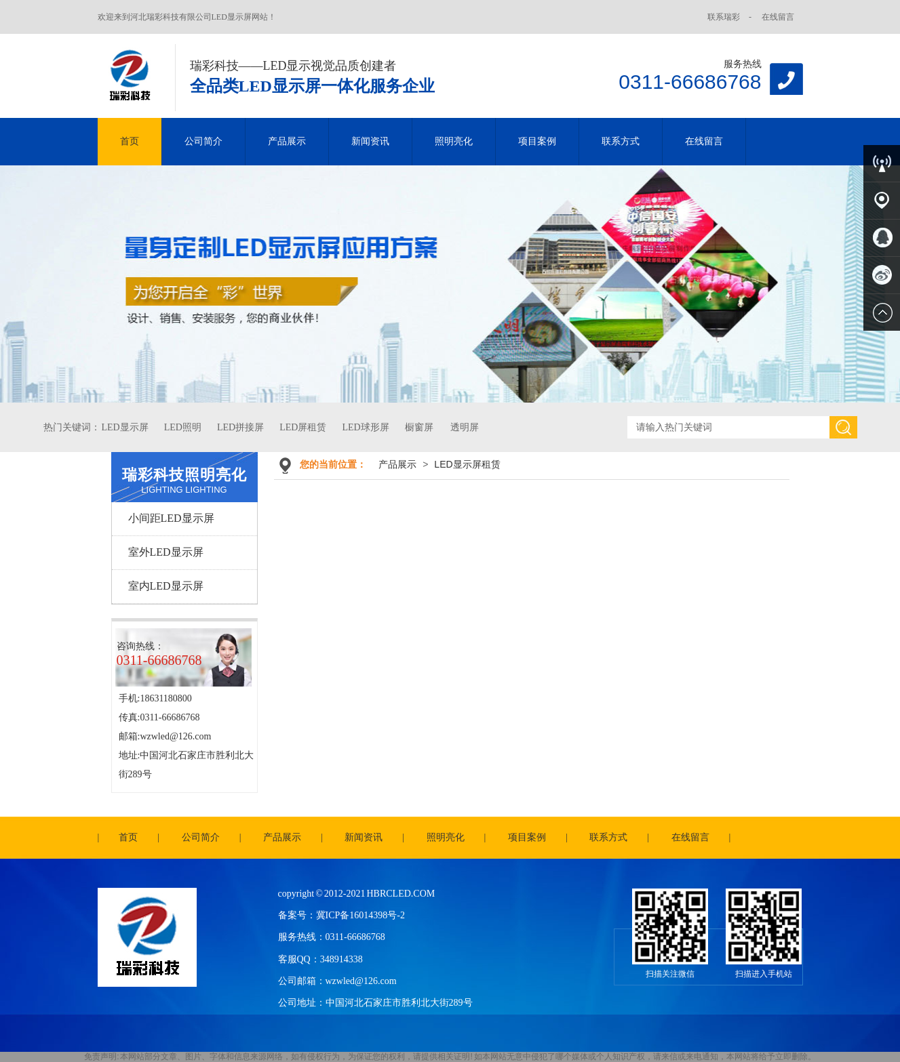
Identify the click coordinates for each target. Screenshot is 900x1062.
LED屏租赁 (302, 427)
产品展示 (287, 141)
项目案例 (537, 141)
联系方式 (621, 141)
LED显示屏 (125, 427)
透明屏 (464, 427)
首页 (129, 141)
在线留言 (778, 17)
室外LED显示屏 (165, 552)
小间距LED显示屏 (171, 518)
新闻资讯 (370, 141)
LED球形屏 (365, 427)
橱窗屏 (419, 427)
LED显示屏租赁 (467, 464)
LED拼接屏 (240, 427)
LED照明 (182, 427)
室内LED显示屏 (165, 586)
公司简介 (203, 141)
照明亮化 (454, 141)
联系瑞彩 (723, 17)
